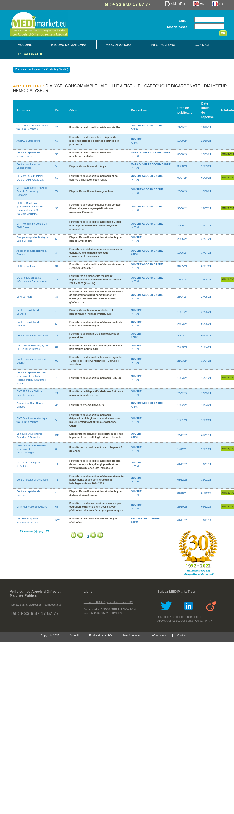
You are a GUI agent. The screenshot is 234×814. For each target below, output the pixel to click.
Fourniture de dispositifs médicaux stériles (95, 127)
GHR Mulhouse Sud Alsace (32, 506)
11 (56, 279)
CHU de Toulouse (26, 266)
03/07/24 (206, 266)
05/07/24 (182, 177)
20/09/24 (206, 154)
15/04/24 (206, 378)
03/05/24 (206, 335)
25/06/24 (182, 225)
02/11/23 (182, 520)
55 (56, 177)
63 (56, 449)
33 (56, 208)
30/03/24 (182, 335)
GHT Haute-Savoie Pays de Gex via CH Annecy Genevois (32, 191)
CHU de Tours (24, 296)
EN (198, 3)
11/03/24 (206, 404)
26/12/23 (182, 435)
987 (57, 520)
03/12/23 (182, 479)
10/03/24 (182, 378)
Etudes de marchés (68, 45)
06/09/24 (206, 177)
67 (56, 140)
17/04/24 (182, 279)
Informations (163, 45)
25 (56, 127)
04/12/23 (206, 506)
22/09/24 (182, 127)
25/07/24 (206, 225)
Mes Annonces (118, 45)
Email (183, 21)
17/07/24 (206, 252)
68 (56, 506)
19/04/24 (206, 360)
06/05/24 (206, 323)
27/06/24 (206, 279)
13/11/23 (206, 520)
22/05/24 (206, 312)
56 (56, 239)
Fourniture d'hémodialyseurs (86, 404)
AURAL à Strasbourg (28, 140)
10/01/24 (182, 420)
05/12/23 (206, 493)
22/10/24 (206, 127)
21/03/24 (182, 360)
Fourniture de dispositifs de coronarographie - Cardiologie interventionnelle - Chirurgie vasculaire (96, 361)
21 (56, 393)
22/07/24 (206, 239)
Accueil (25, 45)
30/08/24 (182, 154)
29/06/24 (182, 191)
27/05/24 (206, 296)
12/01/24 (206, 479)
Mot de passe (177, 27)
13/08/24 (206, 191)
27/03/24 (182, 323)
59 (56, 154)
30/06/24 (182, 208)
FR (217, 3)
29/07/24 (206, 208)
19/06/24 (182, 252)
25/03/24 (206, 393)
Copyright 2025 (50, 635)
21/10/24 (206, 140)
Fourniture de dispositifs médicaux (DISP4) (95, 378)
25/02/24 (182, 393)
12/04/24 (182, 312)
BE (57, 435)
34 (56, 252)
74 (56, 191)
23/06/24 (182, 239)
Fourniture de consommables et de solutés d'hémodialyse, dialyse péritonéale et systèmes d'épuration (95, 208)
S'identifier (175, 3)
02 (56, 360)
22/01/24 (206, 449)
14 (56, 225)
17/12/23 (182, 449)
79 (56, 378)
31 (56, 266)
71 (56, 335)
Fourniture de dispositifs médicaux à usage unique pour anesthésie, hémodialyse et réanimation (95, 225)
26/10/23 (182, 506)
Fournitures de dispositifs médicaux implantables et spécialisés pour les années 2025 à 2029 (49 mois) (95, 279)
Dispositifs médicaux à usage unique (91, 191)
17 (56, 464)
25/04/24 (182, 296)
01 (56, 347)
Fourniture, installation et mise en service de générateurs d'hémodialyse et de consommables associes (96, 252)
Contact (202, 45)
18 (56, 312)
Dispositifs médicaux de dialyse (88, 166)
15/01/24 (206, 464)
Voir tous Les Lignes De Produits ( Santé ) (41, 69)
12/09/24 (182, 140)
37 (56, 296)
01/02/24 (206, 435)
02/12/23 (182, 464)
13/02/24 (182, 404)
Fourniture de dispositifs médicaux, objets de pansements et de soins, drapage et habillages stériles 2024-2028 (96, 479)
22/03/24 (182, 347)
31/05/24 (182, 266)
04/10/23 (182, 493)
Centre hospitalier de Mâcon (32, 335)
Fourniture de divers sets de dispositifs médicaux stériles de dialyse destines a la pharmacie (94, 141)
